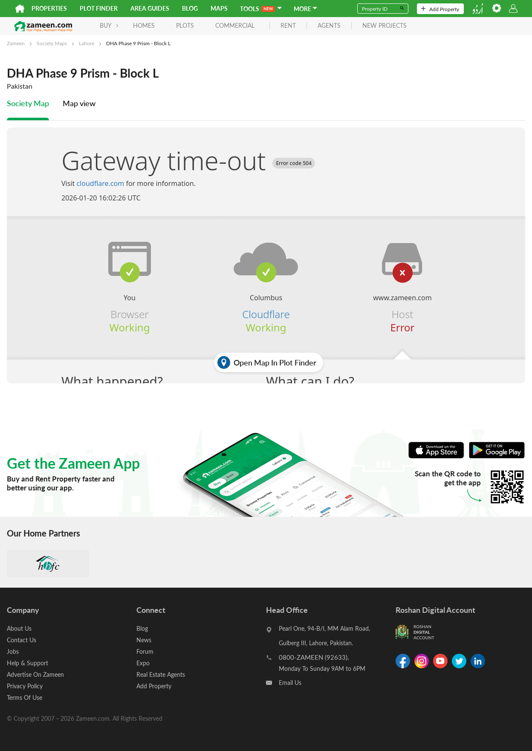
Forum (144, 651)
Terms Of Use (24, 697)
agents (329, 25)
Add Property (440, 9)
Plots (185, 25)
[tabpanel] (266, 278)
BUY (109, 25)
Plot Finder (99, 8)
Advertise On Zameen (35, 674)
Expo (143, 663)
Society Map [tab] (28, 103)
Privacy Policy (25, 686)
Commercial (234, 25)
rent (288, 25)
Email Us (290, 683)
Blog (190, 8)
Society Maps (52, 43)
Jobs (13, 651)
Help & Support (27, 663)
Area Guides (149, 8)
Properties (49, 8)
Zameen (16, 43)
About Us (19, 628)
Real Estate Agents (160, 674)
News (143, 640)
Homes (144, 25)
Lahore (86, 43)
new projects (384, 25)
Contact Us (21, 640)
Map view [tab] (79, 103)
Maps (219, 8)
